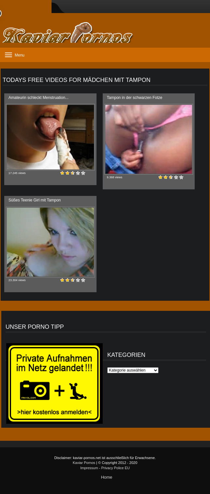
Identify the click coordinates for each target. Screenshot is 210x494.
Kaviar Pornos (84, 463)
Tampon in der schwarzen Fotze (134, 97)
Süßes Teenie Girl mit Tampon (34, 200)
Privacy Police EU (115, 468)
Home (106, 477)
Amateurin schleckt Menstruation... (38, 97)
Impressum (89, 468)
